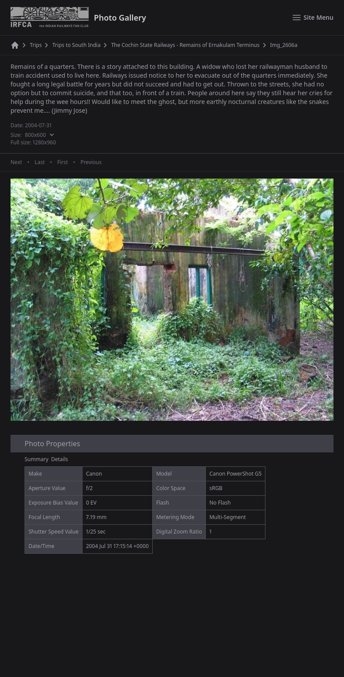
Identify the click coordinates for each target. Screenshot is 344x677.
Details (59, 459)
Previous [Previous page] (90, 162)
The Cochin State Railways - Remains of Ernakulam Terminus (185, 45)
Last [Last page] (40, 162)
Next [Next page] (16, 162)
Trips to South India (76, 45)
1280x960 (44, 142)
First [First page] (62, 162)
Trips (36, 45)
